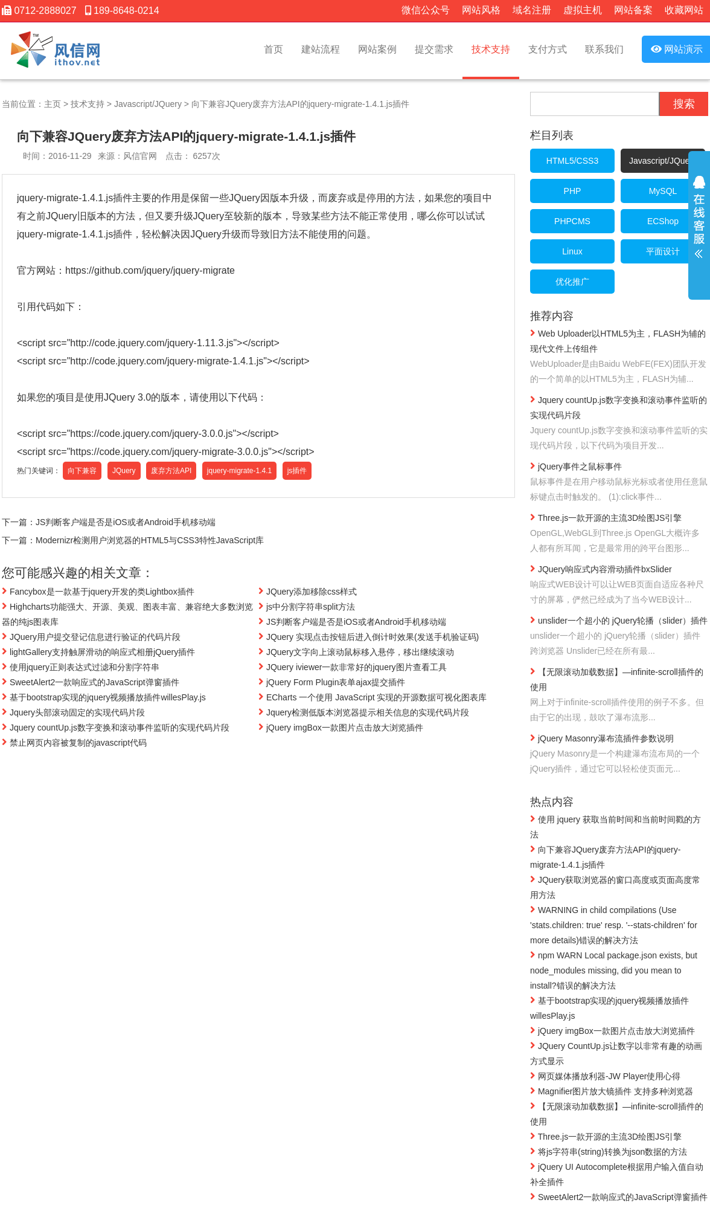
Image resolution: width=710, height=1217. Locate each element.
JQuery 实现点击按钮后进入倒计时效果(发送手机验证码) (368, 637)
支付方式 (547, 49)
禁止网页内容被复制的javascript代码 (74, 742)
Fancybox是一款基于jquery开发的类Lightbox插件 (98, 591)
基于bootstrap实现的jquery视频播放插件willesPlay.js (104, 697)
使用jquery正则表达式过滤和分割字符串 (80, 667)
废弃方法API (171, 470)
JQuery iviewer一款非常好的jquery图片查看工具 (352, 667)
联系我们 (604, 49)
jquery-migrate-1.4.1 (239, 470)
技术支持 (491, 49)
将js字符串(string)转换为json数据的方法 (608, 1151)
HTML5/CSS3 (572, 161)
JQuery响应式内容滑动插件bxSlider (619, 585)
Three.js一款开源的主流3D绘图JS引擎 (619, 534)
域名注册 (532, 10)
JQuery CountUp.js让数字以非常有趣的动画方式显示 (616, 1053)
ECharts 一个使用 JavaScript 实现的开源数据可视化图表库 (372, 697)
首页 (273, 49)
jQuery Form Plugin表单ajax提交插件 (331, 682)
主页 (52, 104)
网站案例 (377, 49)
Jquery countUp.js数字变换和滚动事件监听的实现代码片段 (115, 727)
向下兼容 (82, 470)
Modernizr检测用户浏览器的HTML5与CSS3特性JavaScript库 (150, 540)
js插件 (297, 470)
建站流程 (320, 49)
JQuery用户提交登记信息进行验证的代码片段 (91, 637)
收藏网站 (684, 10)
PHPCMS (572, 221)
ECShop (663, 221)
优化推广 (572, 281)
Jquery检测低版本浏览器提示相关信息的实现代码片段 (363, 712)
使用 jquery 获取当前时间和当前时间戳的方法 (615, 826)
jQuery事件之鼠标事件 (619, 482)
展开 (699, 225)
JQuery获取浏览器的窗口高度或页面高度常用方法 (615, 887)
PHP (572, 191)
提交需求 (434, 49)
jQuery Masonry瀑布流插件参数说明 (619, 754)
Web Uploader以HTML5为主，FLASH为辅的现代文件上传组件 (619, 357)
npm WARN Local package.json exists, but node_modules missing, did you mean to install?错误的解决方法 (613, 969)
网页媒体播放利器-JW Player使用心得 (605, 1075)
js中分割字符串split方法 (306, 607)
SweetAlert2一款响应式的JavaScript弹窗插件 (90, 682)
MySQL (663, 191)
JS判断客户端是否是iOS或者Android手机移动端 (126, 522)
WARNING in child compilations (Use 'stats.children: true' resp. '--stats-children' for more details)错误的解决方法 (613, 924)
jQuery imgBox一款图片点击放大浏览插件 (340, 727)
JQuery (124, 470)
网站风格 (481, 10)
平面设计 (663, 251)
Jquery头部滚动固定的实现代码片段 (73, 712)
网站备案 (633, 10)
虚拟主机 (582, 10)
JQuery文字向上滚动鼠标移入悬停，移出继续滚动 (356, 652)
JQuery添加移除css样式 (307, 591)
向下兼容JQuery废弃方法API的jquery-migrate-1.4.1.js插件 (300, 104)
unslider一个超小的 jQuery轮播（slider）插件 (619, 637)
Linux (572, 251)
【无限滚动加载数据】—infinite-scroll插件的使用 (619, 695)
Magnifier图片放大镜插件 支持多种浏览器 (611, 1090)
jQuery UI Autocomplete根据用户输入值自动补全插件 (616, 1174)
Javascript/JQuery (148, 104)
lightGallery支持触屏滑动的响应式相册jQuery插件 (98, 652)
